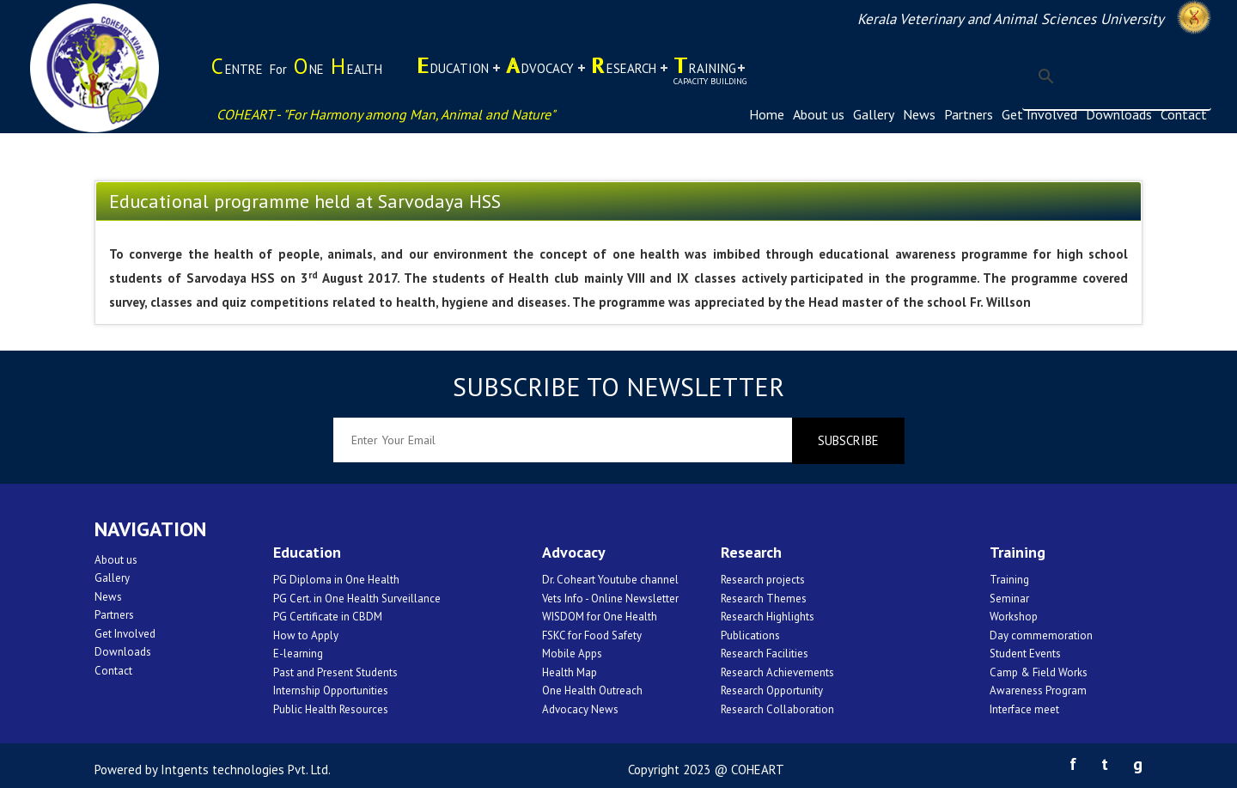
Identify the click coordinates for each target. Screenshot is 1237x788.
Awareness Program (1038, 690)
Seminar (1009, 598)
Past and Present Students (335, 672)
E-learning (298, 653)
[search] (1114, 76)
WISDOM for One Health (599, 616)
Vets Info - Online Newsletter (610, 598)
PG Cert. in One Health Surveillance (357, 598)
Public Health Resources (330, 709)
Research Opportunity (772, 690)
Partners (968, 114)
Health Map (569, 672)
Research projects (763, 579)
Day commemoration (1041, 635)
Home (766, 114)
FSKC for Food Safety (592, 635)
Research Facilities (764, 653)
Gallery (873, 114)
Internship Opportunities (330, 690)
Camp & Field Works (1039, 672)
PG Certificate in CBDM (327, 616)
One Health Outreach (592, 690)
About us (818, 114)
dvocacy (540, 75)
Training (1009, 579)
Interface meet (1024, 709)
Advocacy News (580, 709)
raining (709, 69)
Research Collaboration (777, 709)
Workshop (1014, 616)
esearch (623, 75)
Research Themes (764, 598)
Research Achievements (777, 672)
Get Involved (1039, 114)
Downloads (1119, 114)
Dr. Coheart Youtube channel (610, 579)
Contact (1184, 114)
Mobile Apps (572, 653)
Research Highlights (767, 616)
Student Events (1025, 653)
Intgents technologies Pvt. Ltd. (246, 769)
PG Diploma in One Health (336, 579)
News (919, 114)
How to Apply (305, 635)
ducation (453, 75)
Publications (750, 635)
